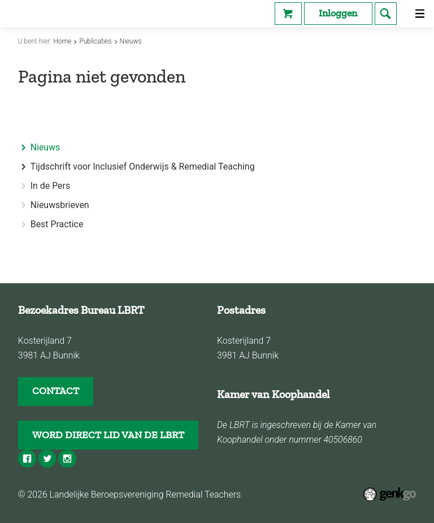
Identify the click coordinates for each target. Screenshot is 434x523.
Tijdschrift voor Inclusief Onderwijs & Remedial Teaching (143, 167)
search (386, 13)
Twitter (47, 458)
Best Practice (57, 224)
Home (63, 41)
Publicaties (95, 41)
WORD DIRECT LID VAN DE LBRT (108, 435)
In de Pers (50, 186)
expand (23, 167)
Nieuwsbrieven (60, 205)
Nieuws (131, 41)
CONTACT (55, 390)
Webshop (288, 13)
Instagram (67, 458)
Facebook (27, 458)
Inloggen (338, 13)
